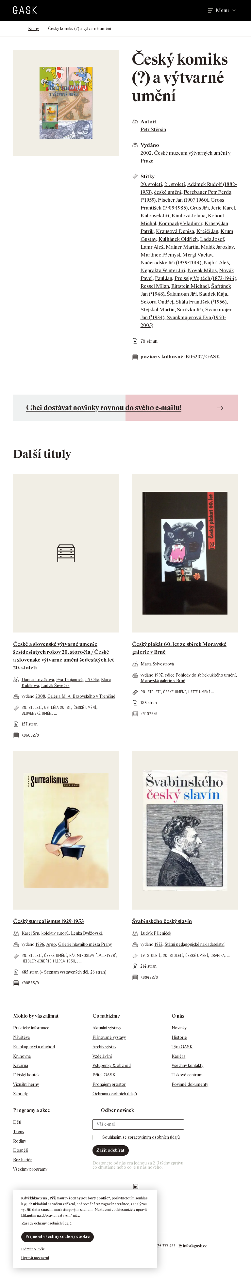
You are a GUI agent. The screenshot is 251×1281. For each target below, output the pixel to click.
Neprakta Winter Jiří (163, 270)
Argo (51, 944)
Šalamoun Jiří (182, 294)
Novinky (179, 1027)
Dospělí (20, 1150)
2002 (146, 153)
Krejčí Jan (207, 231)
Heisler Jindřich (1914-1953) (49, 961)
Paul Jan (163, 278)
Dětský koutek (26, 1074)
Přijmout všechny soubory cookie (57, 1236)
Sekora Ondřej (157, 302)
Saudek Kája (213, 294)
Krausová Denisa (175, 231)
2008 (40, 696)
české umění (167, 192)
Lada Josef (212, 239)
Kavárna (20, 1065)
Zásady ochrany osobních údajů (47, 1223)
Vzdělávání (102, 1056)
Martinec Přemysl (160, 255)
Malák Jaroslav (217, 247)
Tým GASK (182, 1046)
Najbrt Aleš (216, 262)
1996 (40, 944)
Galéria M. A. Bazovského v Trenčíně (81, 696)
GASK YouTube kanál (123, 1186)
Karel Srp (30, 933)
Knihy (33, 28)
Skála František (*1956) (201, 302)
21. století (174, 184)
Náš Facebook (96, 1186)
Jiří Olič (92, 679)
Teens (18, 1131)
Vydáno (150, 145)
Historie (179, 1037)
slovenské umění (37, 713)
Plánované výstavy (109, 1037)
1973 (158, 944)
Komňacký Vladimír (180, 223)
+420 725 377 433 (160, 1245)
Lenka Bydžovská (87, 933)
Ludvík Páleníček (156, 933)
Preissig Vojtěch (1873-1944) (205, 278)
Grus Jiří (199, 208)
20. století (151, 184)
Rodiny (19, 1141)
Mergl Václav (197, 255)
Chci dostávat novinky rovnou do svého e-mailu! (103, 407)
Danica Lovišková (38, 679)
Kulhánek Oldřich (178, 239)
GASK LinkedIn (136, 1186)
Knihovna (22, 1056)
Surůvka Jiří (190, 309)
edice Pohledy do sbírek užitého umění (200, 675)
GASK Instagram (110, 1186)
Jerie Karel (223, 208)
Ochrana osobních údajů (114, 1093)
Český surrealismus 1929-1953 (48, 921)
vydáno (29, 696)
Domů (16, 29)
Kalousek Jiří (155, 215)
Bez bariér (22, 1159)
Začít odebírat (110, 1150)
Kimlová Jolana (189, 215)
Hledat (193, 10)
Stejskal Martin (158, 309)
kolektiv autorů (55, 933)
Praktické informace (31, 1027)
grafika (217, 955)
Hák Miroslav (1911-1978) (92, 955)
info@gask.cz (195, 1245)
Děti (17, 1122)
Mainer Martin (182, 247)
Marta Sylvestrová (157, 664)
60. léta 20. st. (57, 707)
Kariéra (178, 1056)
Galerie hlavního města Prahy (85, 944)
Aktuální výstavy (106, 1027)
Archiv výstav (104, 1046)
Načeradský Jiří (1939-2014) (171, 262)
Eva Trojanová (69, 679)
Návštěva (21, 1037)
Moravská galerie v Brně (163, 680)
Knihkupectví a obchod (34, 1046)
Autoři (149, 121)
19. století (150, 955)
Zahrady (20, 1093)
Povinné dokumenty (190, 1084)
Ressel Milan (155, 286)
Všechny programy (30, 1169)
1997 (158, 675)
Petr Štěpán (153, 129)
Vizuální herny (26, 1084)
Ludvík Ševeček (55, 685)
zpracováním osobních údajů (154, 1137)
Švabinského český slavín (162, 921)
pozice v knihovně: (163, 356)
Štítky (148, 176)
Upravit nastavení (35, 1258)
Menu (222, 10)
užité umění (199, 692)
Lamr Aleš (152, 247)
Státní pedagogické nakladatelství (195, 944)
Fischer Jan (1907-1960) (183, 200)
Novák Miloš (202, 270)
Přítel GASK (104, 1074)
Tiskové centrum (187, 1074)
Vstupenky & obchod (111, 1065)
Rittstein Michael (190, 286)
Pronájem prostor (109, 1084)
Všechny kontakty (187, 1065)
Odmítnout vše (32, 1249)
